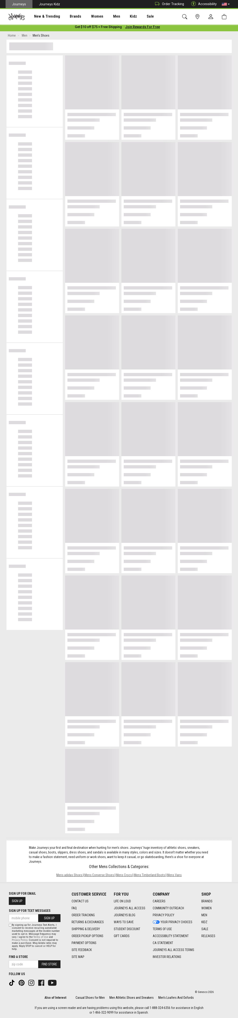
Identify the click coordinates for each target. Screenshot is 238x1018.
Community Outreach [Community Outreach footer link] (168, 908)
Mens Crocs (124, 876)
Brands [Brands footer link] (207, 901)
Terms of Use (40, 936)
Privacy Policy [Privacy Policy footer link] (163, 915)
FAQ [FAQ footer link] (74, 908)
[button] (226, 4)
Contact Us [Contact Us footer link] (80, 901)
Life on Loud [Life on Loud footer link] (122, 901)
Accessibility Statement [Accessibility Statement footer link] (171, 936)
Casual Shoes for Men (90, 997)
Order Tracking (168, 4)
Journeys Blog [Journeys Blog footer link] (124, 915)
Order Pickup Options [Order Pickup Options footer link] (87, 936)
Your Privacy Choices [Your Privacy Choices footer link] (172, 922)
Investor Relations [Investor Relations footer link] (167, 957)
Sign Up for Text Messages (30, 911)
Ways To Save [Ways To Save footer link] (124, 922)
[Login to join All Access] (98, 27)
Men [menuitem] (104, 16)
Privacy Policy (19, 940)
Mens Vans (174, 876)
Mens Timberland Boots (149, 876)
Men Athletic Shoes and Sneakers (131, 997)
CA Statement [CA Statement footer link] (163, 943)
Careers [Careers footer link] (159, 901)
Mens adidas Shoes (69, 876)
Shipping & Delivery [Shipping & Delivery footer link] (86, 929)
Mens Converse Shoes (99, 876)
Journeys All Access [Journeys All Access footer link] (129, 908)
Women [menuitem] (87, 16)
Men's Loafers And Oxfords (176, 997)
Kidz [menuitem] (119, 16)
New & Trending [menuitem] (42, 16)
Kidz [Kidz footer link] (204, 922)
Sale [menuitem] (133, 16)
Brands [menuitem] (68, 16)
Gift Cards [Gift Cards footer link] (122, 936)
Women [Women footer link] (206, 908)
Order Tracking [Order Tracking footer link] (83, 915)
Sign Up (17, 901)
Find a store (18, 957)
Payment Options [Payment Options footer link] (84, 943)
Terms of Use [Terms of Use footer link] (162, 929)
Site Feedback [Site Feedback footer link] (82, 950)
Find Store (49, 964)
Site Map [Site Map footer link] (78, 957)
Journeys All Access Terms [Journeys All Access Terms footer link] (173, 950)
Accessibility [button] (203, 4)
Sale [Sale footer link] (204, 929)
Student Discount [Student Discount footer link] (127, 929)
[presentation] (43, 16)
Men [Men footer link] (204, 915)
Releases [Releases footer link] (208, 936)
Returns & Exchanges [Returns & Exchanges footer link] (88, 922)
